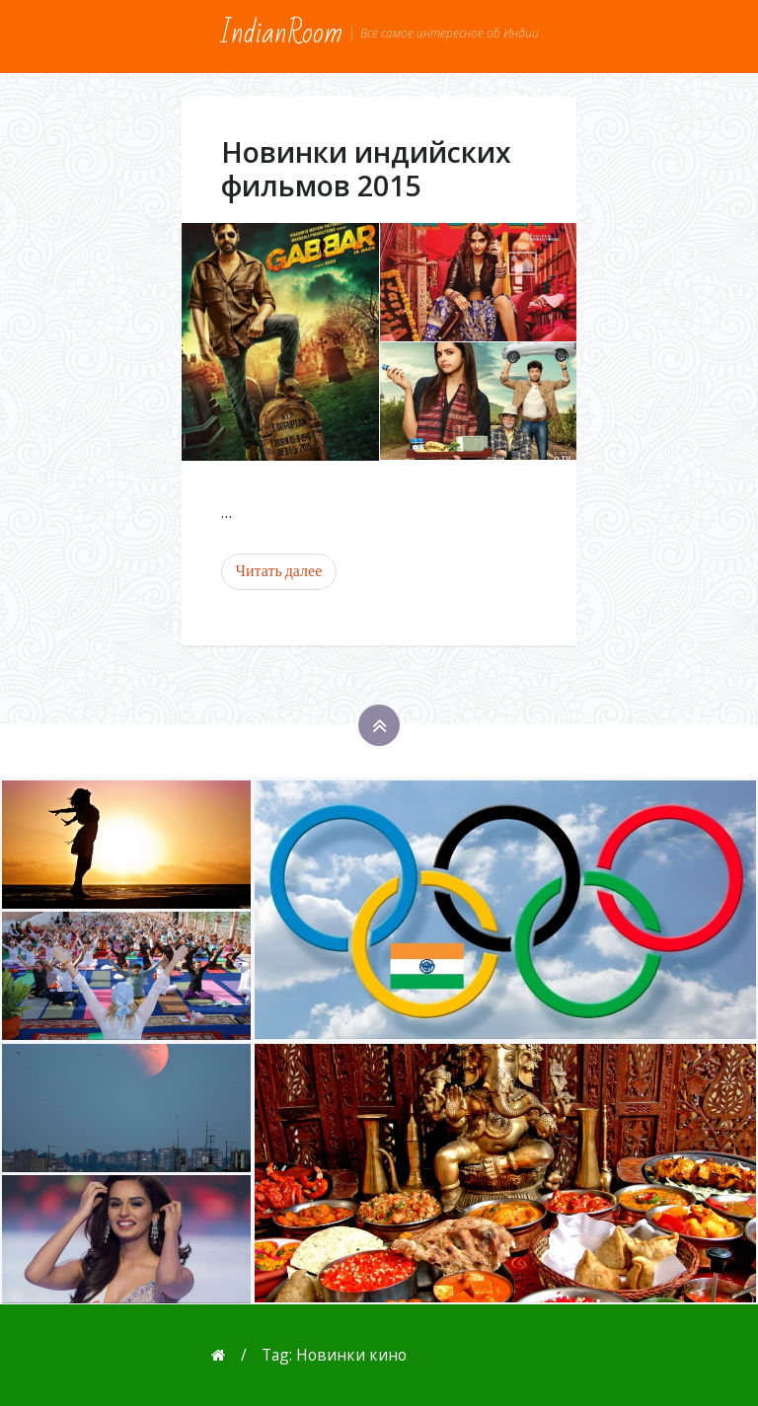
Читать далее (279, 571)
